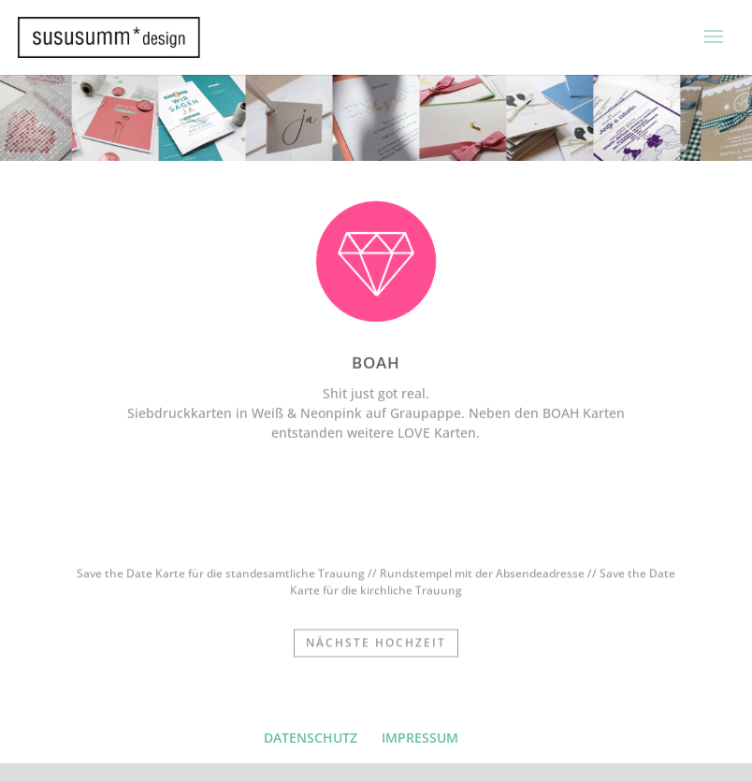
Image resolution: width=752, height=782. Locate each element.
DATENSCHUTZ (310, 737)
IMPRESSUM (420, 737)
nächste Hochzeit (376, 642)
